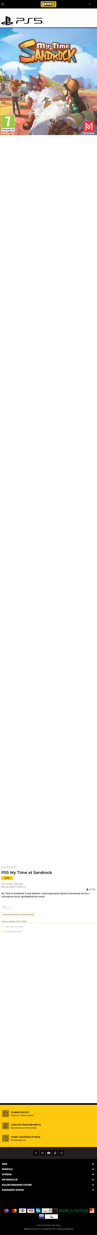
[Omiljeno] (87, 4)
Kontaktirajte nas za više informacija (18, 915)
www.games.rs (36, 1229)
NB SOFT (52, 1229)
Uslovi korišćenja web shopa (48, 1225)
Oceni (7, 878)
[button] (12, 926)
